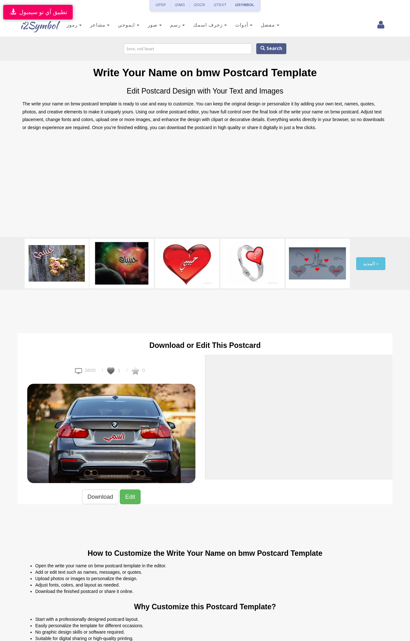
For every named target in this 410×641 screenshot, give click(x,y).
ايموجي (123, 25)
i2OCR (199, 5)
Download (100, 497)
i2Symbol (35, 25)
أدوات (239, 25)
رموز (69, 25)
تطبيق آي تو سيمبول (38, 12)
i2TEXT (220, 5)
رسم (172, 25)
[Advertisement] (205, 186)
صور (150, 25)
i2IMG (180, 5)
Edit (130, 497)
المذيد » (371, 263)
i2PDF (161, 5)
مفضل (265, 25)
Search (271, 48)
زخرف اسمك (205, 25)
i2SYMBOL (244, 5)
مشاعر (95, 25)
